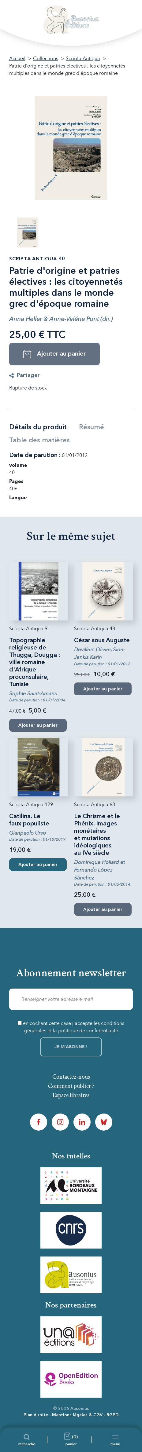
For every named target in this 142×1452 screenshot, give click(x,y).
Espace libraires (71, 1095)
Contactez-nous (71, 1077)
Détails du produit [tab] (38, 427)
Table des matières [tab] (39, 440)
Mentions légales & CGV (77, 1415)
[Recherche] (27, 1440)
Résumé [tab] (91, 427)
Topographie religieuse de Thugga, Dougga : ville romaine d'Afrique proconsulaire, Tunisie (34, 663)
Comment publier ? (71, 1086)
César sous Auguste (102, 641)
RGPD (112, 1415)
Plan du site (36, 1415)
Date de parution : (35, 455)
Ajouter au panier (38, 865)
